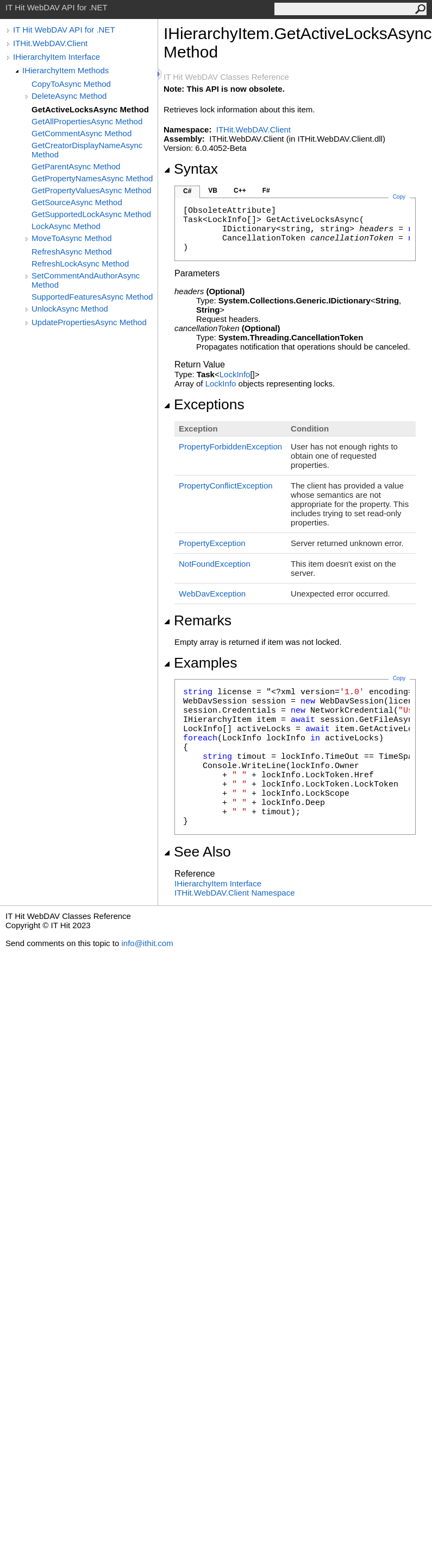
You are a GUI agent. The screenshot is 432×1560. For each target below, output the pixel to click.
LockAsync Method (66, 226)
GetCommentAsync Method (82, 133)
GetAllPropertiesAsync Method (87, 121)
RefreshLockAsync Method (80, 263)
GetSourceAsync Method (77, 202)
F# (266, 190)
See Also (197, 852)
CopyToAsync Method (71, 83)
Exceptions (204, 404)
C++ (240, 190)
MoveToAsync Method (72, 238)
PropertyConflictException (226, 485)
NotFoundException (215, 563)
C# (187, 191)
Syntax (191, 169)
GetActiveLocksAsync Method (90, 109)
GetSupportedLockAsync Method (91, 214)
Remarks (197, 620)
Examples (200, 663)
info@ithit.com (147, 943)
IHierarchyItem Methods (65, 70)
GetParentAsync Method (76, 166)
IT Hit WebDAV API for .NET (64, 29)
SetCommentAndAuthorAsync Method (86, 280)
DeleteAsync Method (69, 95)
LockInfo (235, 374)
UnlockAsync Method (70, 308)
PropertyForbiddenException (230, 446)
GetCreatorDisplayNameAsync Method (87, 150)
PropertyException (212, 543)
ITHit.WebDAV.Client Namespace (234, 892)
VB (212, 190)
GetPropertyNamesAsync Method (92, 178)
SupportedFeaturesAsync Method (92, 296)
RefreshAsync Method (72, 251)
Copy (399, 678)
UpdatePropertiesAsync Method (89, 322)
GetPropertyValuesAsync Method (92, 190)
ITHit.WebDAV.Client (50, 43)
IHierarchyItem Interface (56, 56)
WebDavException (212, 593)
